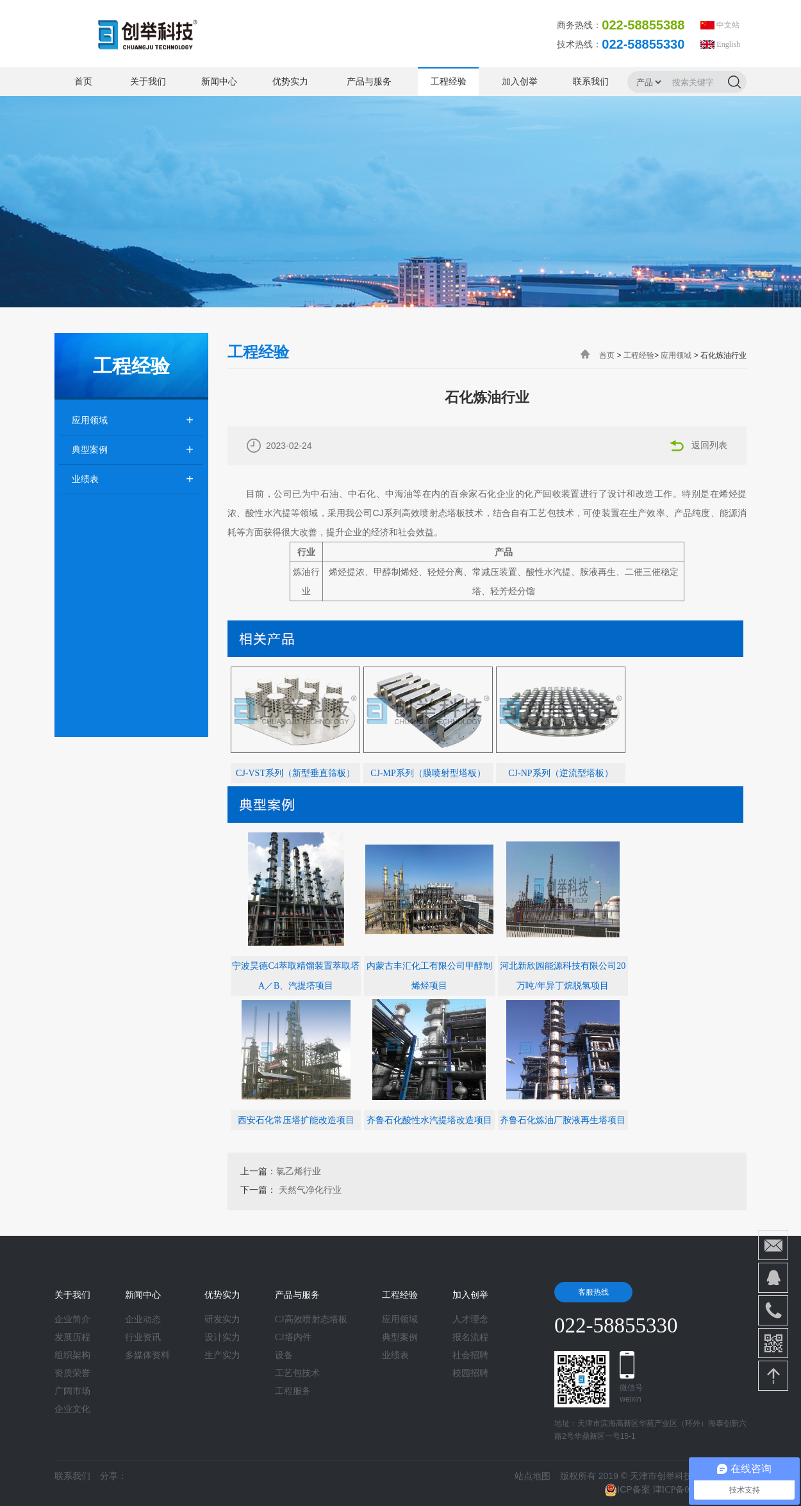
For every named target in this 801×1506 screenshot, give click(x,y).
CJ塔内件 (293, 1337)
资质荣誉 (72, 1373)
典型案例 (90, 450)
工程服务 (293, 1391)
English (728, 44)
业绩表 (85, 479)
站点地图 (532, 1476)
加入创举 (520, 81)
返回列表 (709, 445)
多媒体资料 (147, 1355)
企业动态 (143, 1319)
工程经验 (449, 81)
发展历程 (72, 1337)
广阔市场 (72, 1391)
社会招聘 (470, 1355)
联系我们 (591, 81)
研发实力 (222, 1319)
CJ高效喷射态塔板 (311, 1319)
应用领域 (90, 420)
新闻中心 (219, 81)
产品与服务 (369, 81)
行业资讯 (143, 1337)
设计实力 (222, 1337)
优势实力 (290, 81)
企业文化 (72, 1409)
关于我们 (148, 81)
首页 (83, 81)
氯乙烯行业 (298, 1171)
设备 (284, 1355)
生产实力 (222, 1355)
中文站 (727, 24)
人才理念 (470, 1319)
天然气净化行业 (310, 1190)
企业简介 (72, 1319)
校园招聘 (470, 1373)
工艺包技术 (297, 1373)
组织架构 (72, 1355)
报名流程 (470, 1337)
